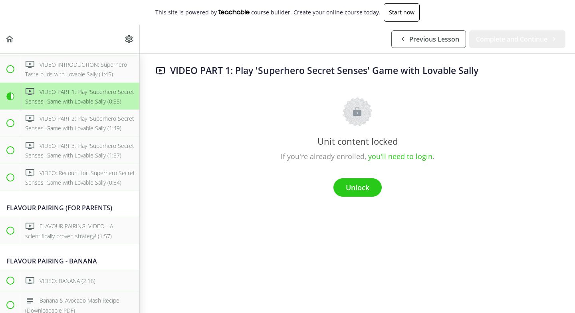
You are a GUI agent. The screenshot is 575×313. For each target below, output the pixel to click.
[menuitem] (129, 39)
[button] (10, 39)
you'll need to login (400, 156)
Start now (401, 12)
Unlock (357, 187)
